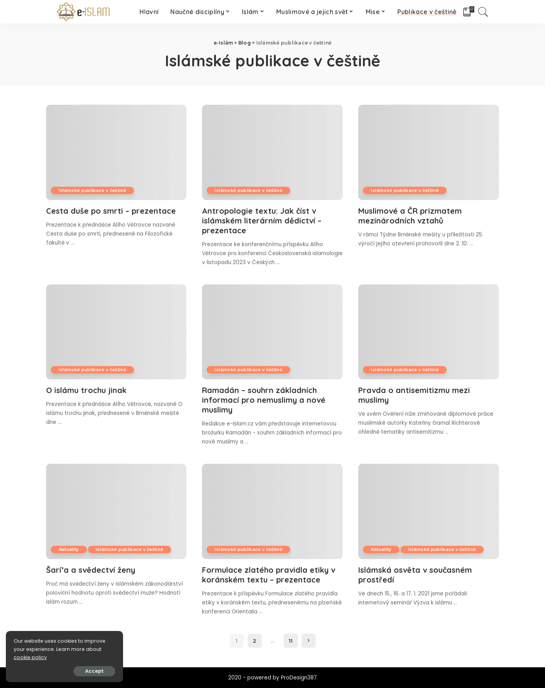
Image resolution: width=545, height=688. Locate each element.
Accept (94, 671)
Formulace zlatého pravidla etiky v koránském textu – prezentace (268, 574)
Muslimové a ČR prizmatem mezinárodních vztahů (410, 215)
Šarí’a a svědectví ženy (90, 570)
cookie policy (30, 657)
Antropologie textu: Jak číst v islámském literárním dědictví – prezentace (262, 220)
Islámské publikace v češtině (93, 190)
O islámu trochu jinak (86, 390)
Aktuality (69, 549)
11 (291, 641)
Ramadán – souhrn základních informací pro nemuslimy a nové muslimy (263, 400)
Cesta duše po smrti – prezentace (111, 211)
